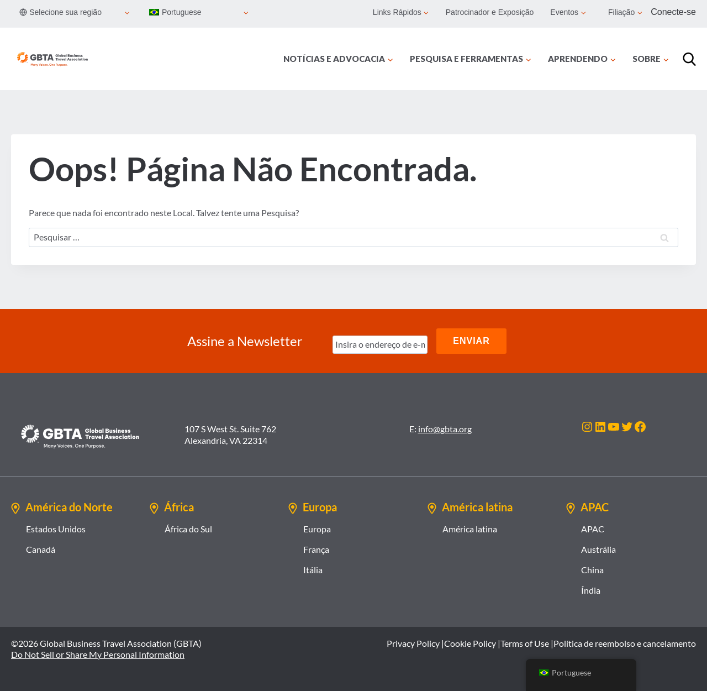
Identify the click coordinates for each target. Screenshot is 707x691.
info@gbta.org (445, 428)
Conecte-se (673, 12)
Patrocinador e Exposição (490, 12)
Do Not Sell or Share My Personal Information (97, 654)
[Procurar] (689, 59)
